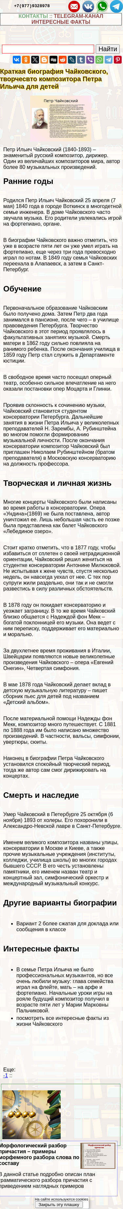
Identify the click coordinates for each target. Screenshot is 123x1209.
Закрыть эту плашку (58, 1204)
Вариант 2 (28, 923)
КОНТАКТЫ (33, 16)
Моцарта (77, 389)
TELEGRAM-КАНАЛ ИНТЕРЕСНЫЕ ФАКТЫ (67, 19)
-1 (5, 1075)
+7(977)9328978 (32, 5)
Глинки (101, 389)
